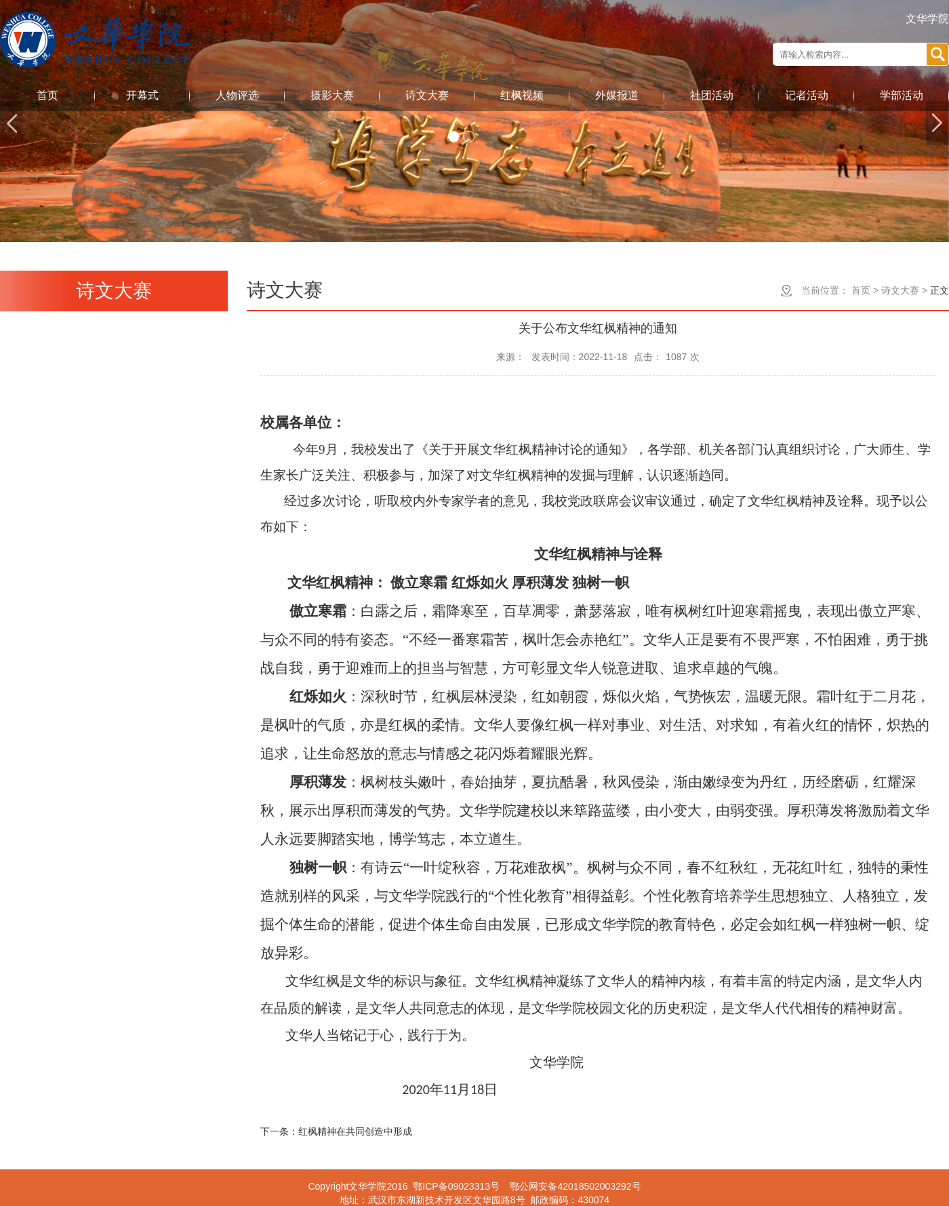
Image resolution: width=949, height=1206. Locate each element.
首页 (47, 95)
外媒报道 (617, 95)
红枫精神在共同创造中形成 (355, 1131)
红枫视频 (522, 95)
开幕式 (142, 95)
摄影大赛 (332, 95)
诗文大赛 (427, 95)
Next (937, 123)
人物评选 (237, 95)
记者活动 (806, 95)
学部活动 (901, 95)
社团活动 (711, 95)
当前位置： (825, 290)
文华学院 (927, 18)
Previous (11, 123)
